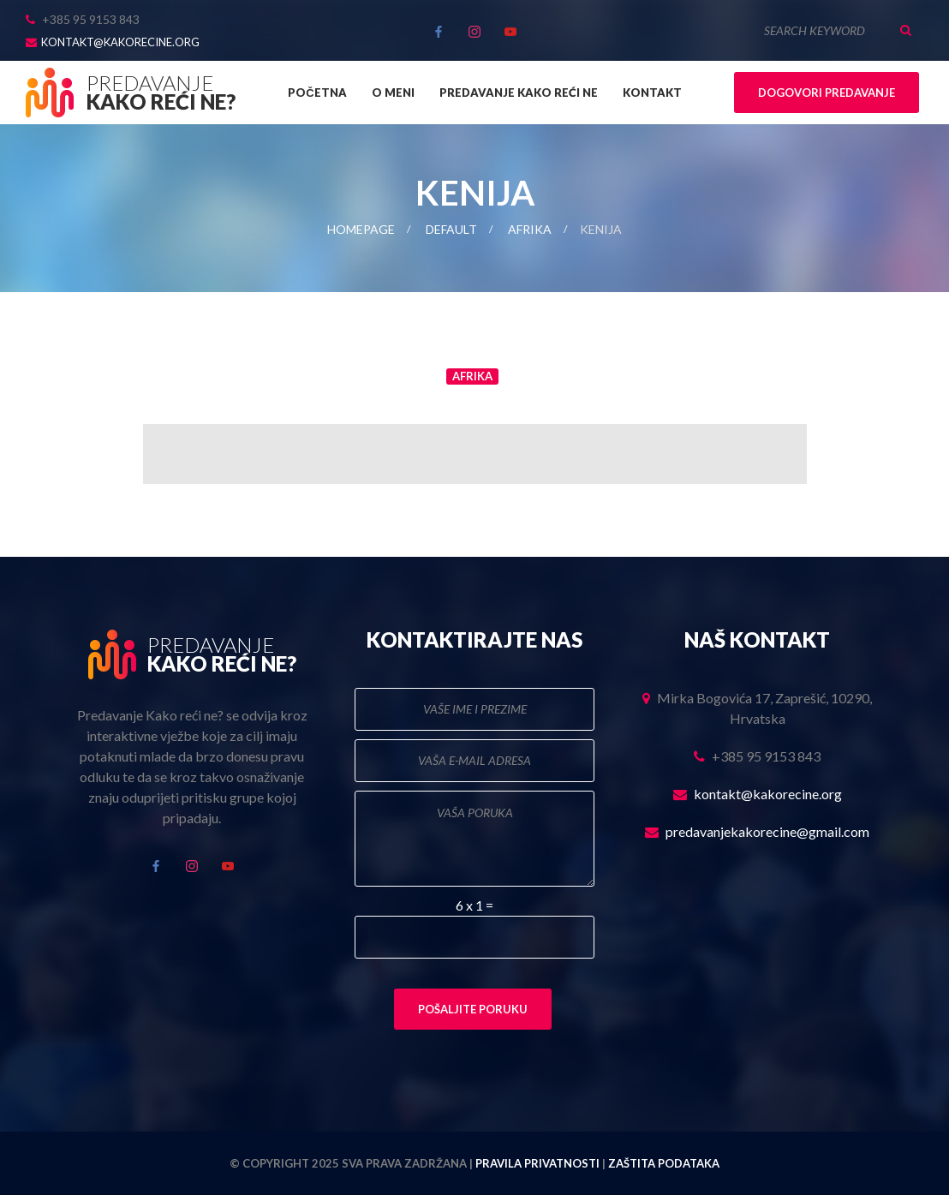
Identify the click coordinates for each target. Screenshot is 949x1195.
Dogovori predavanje (826, 92)
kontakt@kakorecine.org (120, 42)
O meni (393, 92)
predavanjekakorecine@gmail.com (767, 831)
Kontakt (652, 92)
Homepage (361, 229)
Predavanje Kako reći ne (518, 92)
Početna (317, 92)
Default (451, 229)
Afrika (530, 229)
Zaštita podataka (663, 1163)
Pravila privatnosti (537, 1163)
